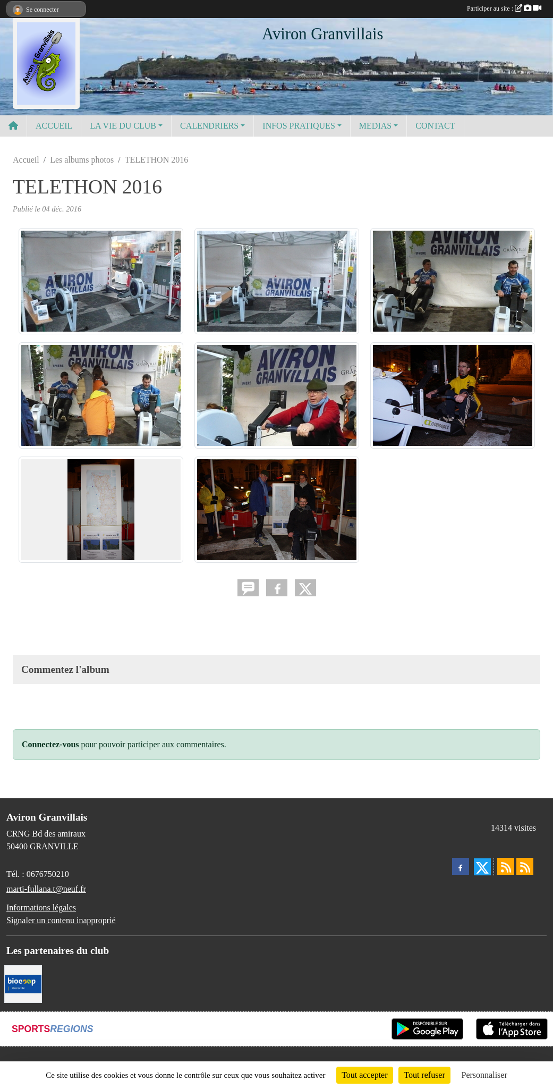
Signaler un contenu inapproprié (61, 920)
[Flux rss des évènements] (524, 866)
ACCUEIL (54, 125)
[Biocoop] (23, 983)
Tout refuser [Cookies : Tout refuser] (424, 1074)
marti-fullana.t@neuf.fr (46, 888)
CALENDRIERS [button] (209, 125)
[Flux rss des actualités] (505, 866)
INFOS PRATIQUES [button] (298, 125)
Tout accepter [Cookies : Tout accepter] (364, 1074)
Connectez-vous (50, 744)
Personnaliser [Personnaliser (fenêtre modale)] (484, 1074)
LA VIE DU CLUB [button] (123, 125)
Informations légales (41, 907)
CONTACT (435, 125)
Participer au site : (504, 8)
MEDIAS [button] (375, 125)
